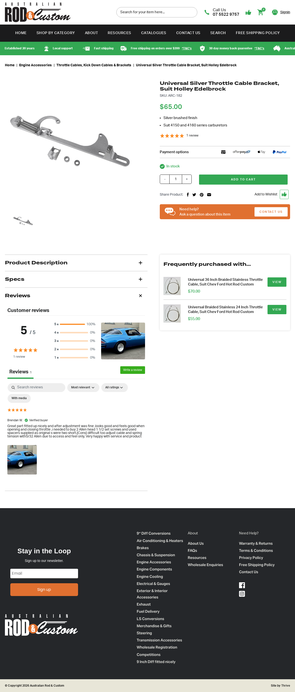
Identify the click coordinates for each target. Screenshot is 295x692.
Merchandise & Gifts (154, 626)
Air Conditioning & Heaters (160, 540)
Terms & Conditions (256, 550)
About (91, 33)
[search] (192, 12)
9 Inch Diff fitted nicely (156, 661)
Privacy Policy (251, 557)
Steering (144, 633)
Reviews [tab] (20, 371)
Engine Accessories (35, 65)
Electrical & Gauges (153, 583)
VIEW (277, 282)
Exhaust (144, 604)
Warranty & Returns (256, 543)
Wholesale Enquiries (205, 564)
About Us (196, 543)
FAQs (192, 550)
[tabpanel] (76, 429)
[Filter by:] (114, 387)
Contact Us (188, 33)
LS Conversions (150, 618)
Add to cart (243, 179)
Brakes (143, 547)
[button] (257, 194)
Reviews (17, 296)
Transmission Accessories (159, 640)
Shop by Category (56, 33)
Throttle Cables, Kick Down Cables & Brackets (93, 65)
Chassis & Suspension (156, 555)
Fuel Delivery (148, 611)
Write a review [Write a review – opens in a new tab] (132, 369)
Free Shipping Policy (258, 33)
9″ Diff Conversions (154, 533)
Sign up (44, 589)
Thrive (285, 685)
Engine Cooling (150, 576)
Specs (14, 279)
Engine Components (154, 569)
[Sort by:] (83, 387)
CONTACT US (271, 211)
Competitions (149, 654)
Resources (119, 33)
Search (218, 33)
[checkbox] (19, 398)
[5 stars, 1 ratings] (179, 135)
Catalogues (153, 33)
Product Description (36, 263)
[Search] (36, 387)
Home (21, 33)
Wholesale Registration (157, 647)
